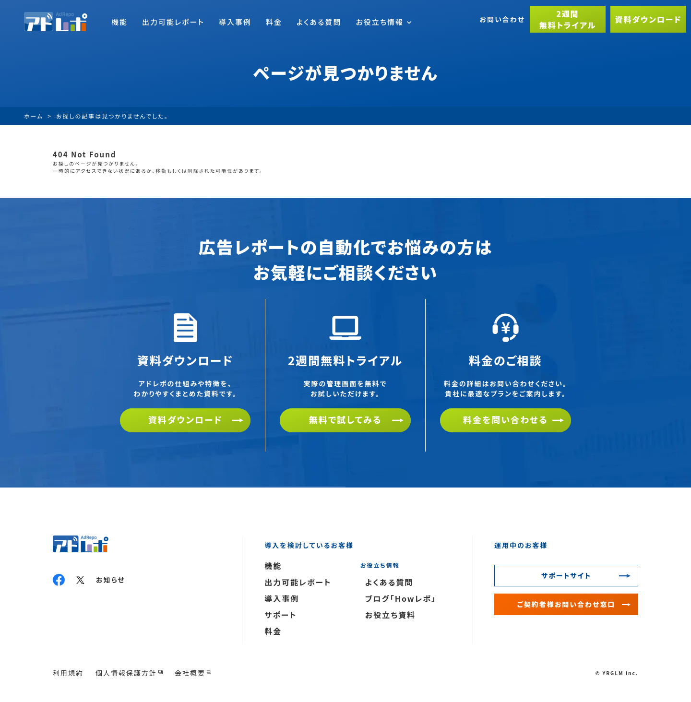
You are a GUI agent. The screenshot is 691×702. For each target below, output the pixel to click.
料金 (274, 21)
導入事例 (235, 21)
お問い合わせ (502, 19)
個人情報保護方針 (126, 673)
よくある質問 (319, 21)
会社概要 (190, 673)
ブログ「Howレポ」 (400, 598)
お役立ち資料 (390, 614)
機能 (119, 21)
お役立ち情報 (383, 21)
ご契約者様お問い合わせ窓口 (566, 604)
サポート (280, 614)
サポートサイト (566, 575)
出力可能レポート (173, 21)
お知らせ (110, 579)
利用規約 (68, 673)
